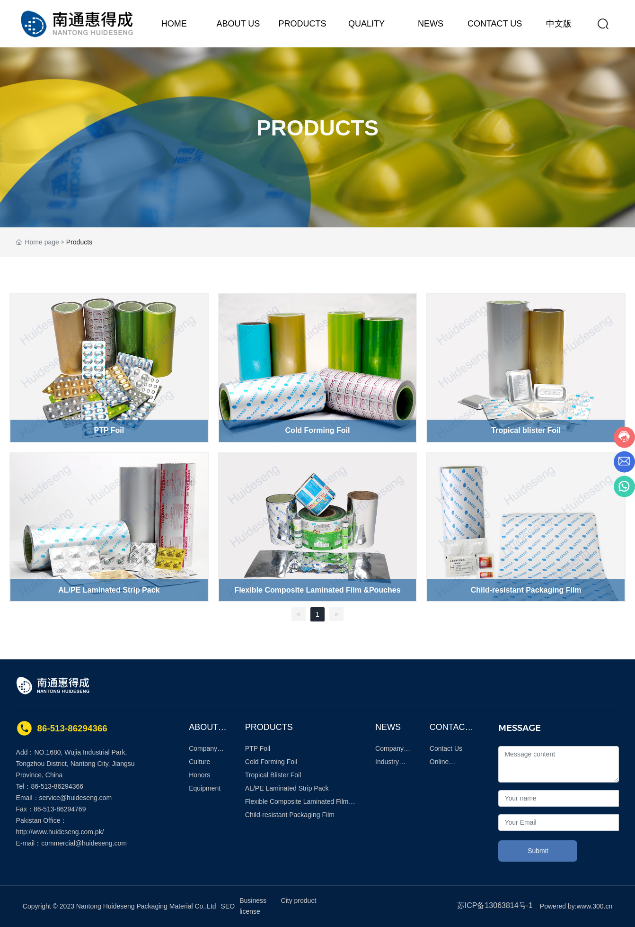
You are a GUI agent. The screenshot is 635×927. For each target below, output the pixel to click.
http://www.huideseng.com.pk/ (60, 832)
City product (299, 900)
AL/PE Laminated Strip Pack (108, 590)
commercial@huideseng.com (84, 843)
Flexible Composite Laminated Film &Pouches (317, 590)
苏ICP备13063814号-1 (495, 905)
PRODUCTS (317, 135)
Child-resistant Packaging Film (526, 590)
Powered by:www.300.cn (576, 906)
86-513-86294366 (72, 728)
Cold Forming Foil (317, 430)
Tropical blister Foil (526, 430)
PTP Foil (109, 430)
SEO (228, 906)
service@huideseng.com (75, 797)
